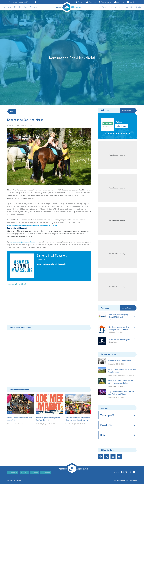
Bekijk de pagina (122, 126)
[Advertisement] (49, 306)
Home (3, 7)
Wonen (113, 7)
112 (15, 7)
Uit (100, 7)
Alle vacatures (127, 308)
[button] (105, 134)
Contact (24, 472)
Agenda (79, 2)
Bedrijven (139, 7)
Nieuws (9, 7)
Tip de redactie (105, 2)
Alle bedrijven (127, 110)
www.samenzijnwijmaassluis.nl (22, 242)
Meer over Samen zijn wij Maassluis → (52, 264)
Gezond (120, 7)
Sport (26, 7)
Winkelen (105, 7)
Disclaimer (45, 472)
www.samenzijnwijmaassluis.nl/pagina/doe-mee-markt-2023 (32, 225)
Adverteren (119, 2)
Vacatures (91, 2)
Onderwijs (33, 7)
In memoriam (129, 7)
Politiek (20, 7)
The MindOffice (131, 481)
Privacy (34, 472)
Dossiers (131, 2)
